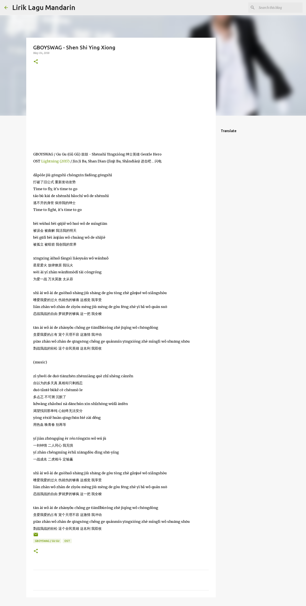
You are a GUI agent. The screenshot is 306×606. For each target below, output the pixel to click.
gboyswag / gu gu (47, 541)
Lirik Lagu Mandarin (43, 7)
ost (67, 541)
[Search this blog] (280, 7)
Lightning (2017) (55, 161)
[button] (35, 62)
